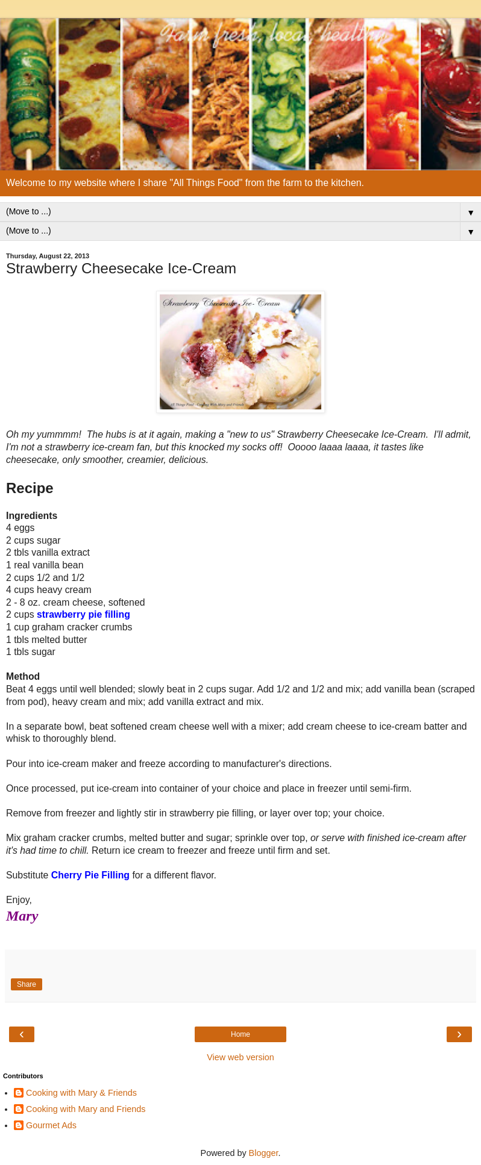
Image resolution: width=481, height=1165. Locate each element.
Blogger (263, 1153)
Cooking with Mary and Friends (85, 1109)
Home (240, 1034)
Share (26, 984)
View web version (240, 1057)
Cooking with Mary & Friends (81, 1093)
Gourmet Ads (51, 1125)
